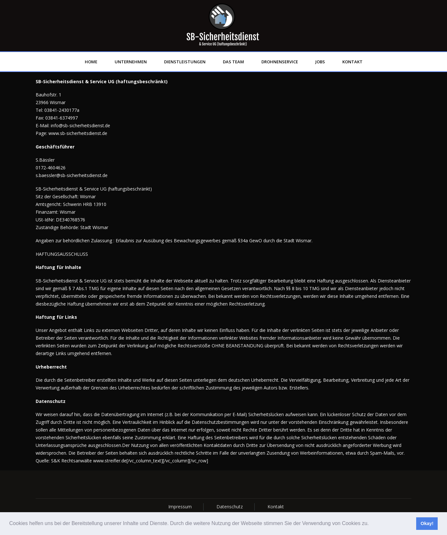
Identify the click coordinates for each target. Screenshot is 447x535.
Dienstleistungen (185, 62)
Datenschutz (229, 507)
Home (91, 62)
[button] (371, 524)
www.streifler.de (110, 461)
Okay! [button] (427, 523)
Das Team (233, 62)
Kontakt (352, 62)
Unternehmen (131, 62)
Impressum (180, 507)
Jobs (320, 62)
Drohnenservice (279, 62)
